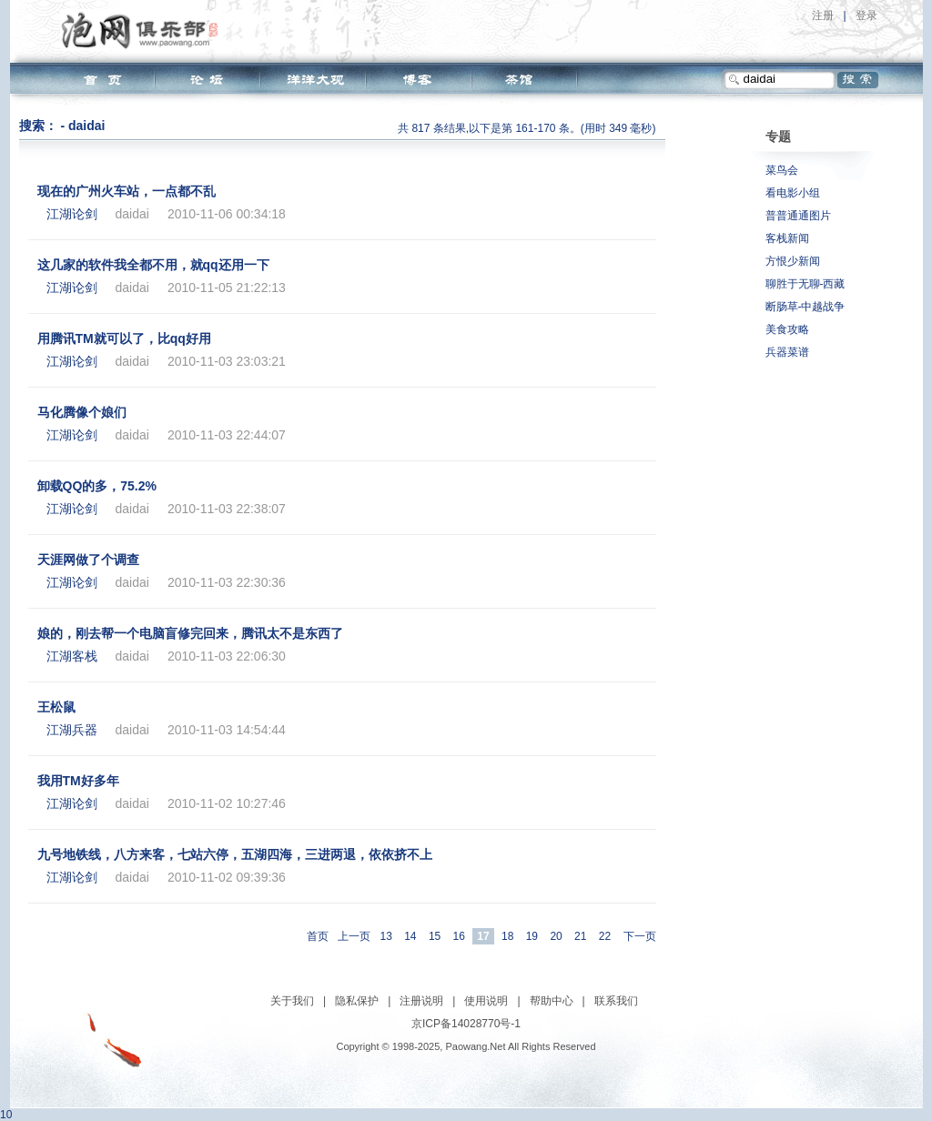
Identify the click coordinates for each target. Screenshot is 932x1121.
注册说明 (421, 1001)
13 (385, 936)
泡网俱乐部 (144, 30)
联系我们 (616, 1001)
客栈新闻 (787, 238)
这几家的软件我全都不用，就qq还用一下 (153, 265)
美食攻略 (787, 329)
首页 (318, 936)
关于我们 (292, 1001)
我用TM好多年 (78, 780)
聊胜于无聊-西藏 (805, 284)
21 (580, 936)
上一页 (354, 936)
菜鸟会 (781, 170)
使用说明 (486, 1001)
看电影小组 (792, 193)
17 (483, 936)
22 (605, 936)
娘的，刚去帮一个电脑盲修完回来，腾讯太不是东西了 (190, 633)
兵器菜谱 (787, 352)
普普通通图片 (798, 215)
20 (556, 936)
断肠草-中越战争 (805, 306)
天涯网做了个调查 (88, 559)
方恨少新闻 (792, 261)
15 (435, 936)
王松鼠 (56, 707)
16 (459, 936)
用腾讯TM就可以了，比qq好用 (124, 338)
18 (507, 936)
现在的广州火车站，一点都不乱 (126, 191)
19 (532, 936)
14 (410, 936)
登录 (866, 15)
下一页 (639, 936)
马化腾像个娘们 (82, 412)
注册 (823, 15)
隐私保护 (357, 1001)
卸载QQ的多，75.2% (97, 486)
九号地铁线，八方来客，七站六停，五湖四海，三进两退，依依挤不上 (234, 854)
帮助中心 (551, 1001)
